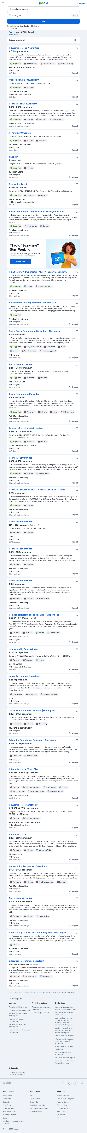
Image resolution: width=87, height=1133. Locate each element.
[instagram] (69, 1083)
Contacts (6, 1102)
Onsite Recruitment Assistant (24, 80)
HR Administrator (18, 834)
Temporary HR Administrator (23, 649)
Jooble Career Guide (37, 1105)
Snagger (13, 157)
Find (43, 21)
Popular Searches (63, 1096)
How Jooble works (9, 1111)
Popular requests (17, 999)
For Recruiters (35, 1099)
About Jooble (7, 1096)
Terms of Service (63, 1102)
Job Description (62, 1108)
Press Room (7, 1105)
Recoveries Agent (18, 184)
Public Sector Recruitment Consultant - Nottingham (35, 331)
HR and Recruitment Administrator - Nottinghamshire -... (37, 211)
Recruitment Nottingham (18, 1007)
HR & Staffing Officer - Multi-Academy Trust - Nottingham (38, 932)
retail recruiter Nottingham (64, 1036)
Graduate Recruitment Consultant (26, 428)
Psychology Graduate (20, 133)
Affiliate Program (36, 1111)
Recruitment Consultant (21, 364)
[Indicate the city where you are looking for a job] (43, 15)
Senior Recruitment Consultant (24, 394)
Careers (5, 1118)
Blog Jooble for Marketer (39, 1108)
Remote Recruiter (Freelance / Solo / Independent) (34, 615)
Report (73, 73)
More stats (15, 34)
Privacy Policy (62, 1105)
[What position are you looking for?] (43, 9)
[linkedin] (82, 1083)
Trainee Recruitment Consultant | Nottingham (32, 710)
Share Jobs (34, 1102)
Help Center (7, 1099)
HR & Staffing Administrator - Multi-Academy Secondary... (38, 272)
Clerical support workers (40, 1012)
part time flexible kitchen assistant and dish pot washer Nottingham (64, 1030)
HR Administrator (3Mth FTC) (23, 805)
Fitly (58, 1118)
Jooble (15, 1129)
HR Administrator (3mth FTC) (23, 769)
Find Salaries (61, 1111)
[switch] (76, 40)
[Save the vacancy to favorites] (77, 48)
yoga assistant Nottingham (65, 1058)
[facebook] (63, 1083)
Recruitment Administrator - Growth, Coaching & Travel (37, 490)
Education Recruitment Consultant (26, 961)
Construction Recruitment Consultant (28, 866)
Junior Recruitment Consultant (24, 676)
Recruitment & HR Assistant (23, 104)
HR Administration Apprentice (24, 48)
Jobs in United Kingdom (65, 1099)
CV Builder (61, 1115)
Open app (81, 3)
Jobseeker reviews (9, 1115)
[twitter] (75, 1083)
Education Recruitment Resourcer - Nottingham (33, 740)
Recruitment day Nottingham (19, 1010)
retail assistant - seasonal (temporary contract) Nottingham (64, 1041)
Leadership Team (9, 1108)
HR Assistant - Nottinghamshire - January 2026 (33, 302)
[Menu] (3, 3)
